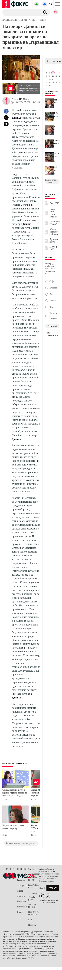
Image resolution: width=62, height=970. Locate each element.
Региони (21, 880)
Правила (32, 925)
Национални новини (51, 92)
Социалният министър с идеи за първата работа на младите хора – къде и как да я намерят (14, 793)
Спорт (20, 891)
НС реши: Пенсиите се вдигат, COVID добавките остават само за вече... (55, 155)
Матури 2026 (53, 248)
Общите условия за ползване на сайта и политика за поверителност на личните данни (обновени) (29, 940)
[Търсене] (20, 12)
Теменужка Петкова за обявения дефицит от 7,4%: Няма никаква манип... (55, 141)
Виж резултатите (52, 335)
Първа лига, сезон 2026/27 (53, 213)
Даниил (16, 117)
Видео (20, 912)
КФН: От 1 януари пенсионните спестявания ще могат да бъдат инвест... (55, 114)
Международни (22, 885)
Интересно (22, 907)
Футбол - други (53, 240)
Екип (30, 919)
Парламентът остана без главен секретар (13, 827)
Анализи (21, 896)
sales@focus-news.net (33, 913)
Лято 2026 (54, 203)
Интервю (21, 901)
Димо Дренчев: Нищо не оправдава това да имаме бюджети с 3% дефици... (55, 128)
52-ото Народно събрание (53, 232)
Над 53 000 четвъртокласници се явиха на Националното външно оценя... (55, 168)
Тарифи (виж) (31, 898)
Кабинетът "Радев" (54, 222)
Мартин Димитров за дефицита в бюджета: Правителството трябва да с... (55, 101)
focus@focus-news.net (33, 886)
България (21, 875)
